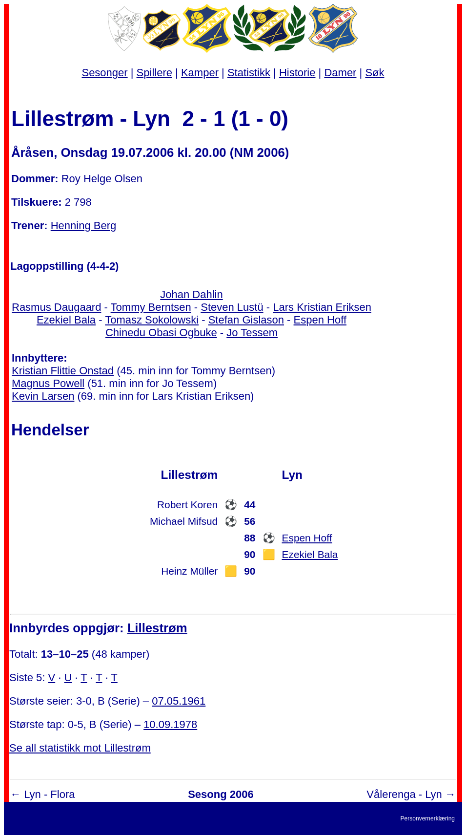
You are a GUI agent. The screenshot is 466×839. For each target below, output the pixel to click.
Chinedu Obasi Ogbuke (161, 332)
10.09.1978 (170, 724)
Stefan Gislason (246, 320)
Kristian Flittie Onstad (63, 371)
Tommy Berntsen (151, 307)
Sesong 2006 (221, 794)
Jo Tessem (252, 332)
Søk (374, 72)
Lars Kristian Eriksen (322, 307)
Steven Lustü (232, 307)
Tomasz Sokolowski (152, 320)
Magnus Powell (48, 383)
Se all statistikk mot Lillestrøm (80, 748)
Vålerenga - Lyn (404, 794)
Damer (340, 72)
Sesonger (104, 72)
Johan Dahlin (191, 294)
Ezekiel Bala (66, 320)
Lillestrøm (157, 628)
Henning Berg (84, 225)
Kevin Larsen (43, 396)
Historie (297, 72)
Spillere (154, 72)
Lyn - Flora (49, 794)
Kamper (200, 72)
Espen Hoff (320, 320)
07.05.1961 (178, 701)
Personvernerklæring (428, 818)
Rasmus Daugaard (56, 307)
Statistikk (248, 72)
